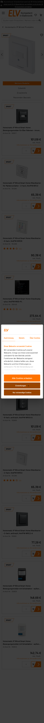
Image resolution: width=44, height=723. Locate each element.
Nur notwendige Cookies (22, 392)
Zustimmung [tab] (8, 338)
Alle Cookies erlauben (22, 378)
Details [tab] (21, 338)
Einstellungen (22, 385)
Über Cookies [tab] (35, 338)
